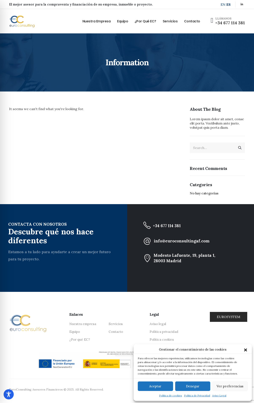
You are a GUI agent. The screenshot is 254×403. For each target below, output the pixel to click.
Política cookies (162, 339)
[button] (245, 349)
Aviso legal (158, 324)
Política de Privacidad (197, 395)
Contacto (192, 21)
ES (228, 4)
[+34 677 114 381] (197, 225)
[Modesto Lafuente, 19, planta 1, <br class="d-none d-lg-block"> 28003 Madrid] (197, 258)
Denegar (192, 386)
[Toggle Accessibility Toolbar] (8, 394)
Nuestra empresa (96, 21)
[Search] (240, 147)
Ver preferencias (230, 386)
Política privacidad (164, 332)
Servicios (170, 21)
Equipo (122, 21)
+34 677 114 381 (230, 22)
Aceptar (155, 386)
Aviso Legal (219, 395)
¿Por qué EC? (145, 21)
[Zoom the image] (28, 316)
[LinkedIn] (242, 4)
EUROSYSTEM (228, 317)
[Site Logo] (22, 21)
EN (223, 4)
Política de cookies (170, 395)
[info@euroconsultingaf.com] (197, 241)
